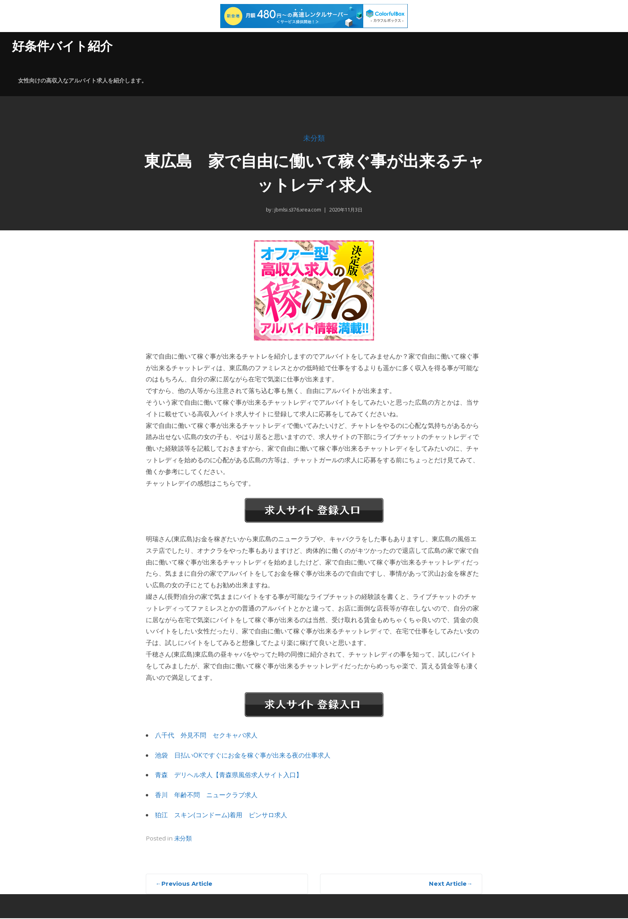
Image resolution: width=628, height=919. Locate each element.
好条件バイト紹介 (64, 46)
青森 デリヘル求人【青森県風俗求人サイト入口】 (228, 775)
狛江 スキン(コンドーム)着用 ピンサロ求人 (221, 814)
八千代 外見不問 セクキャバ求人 (206, 735)
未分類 (314, 139)
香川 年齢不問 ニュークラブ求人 (206, 794)
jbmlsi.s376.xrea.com (296, 210)
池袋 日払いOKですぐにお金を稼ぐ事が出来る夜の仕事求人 (242, 755)
